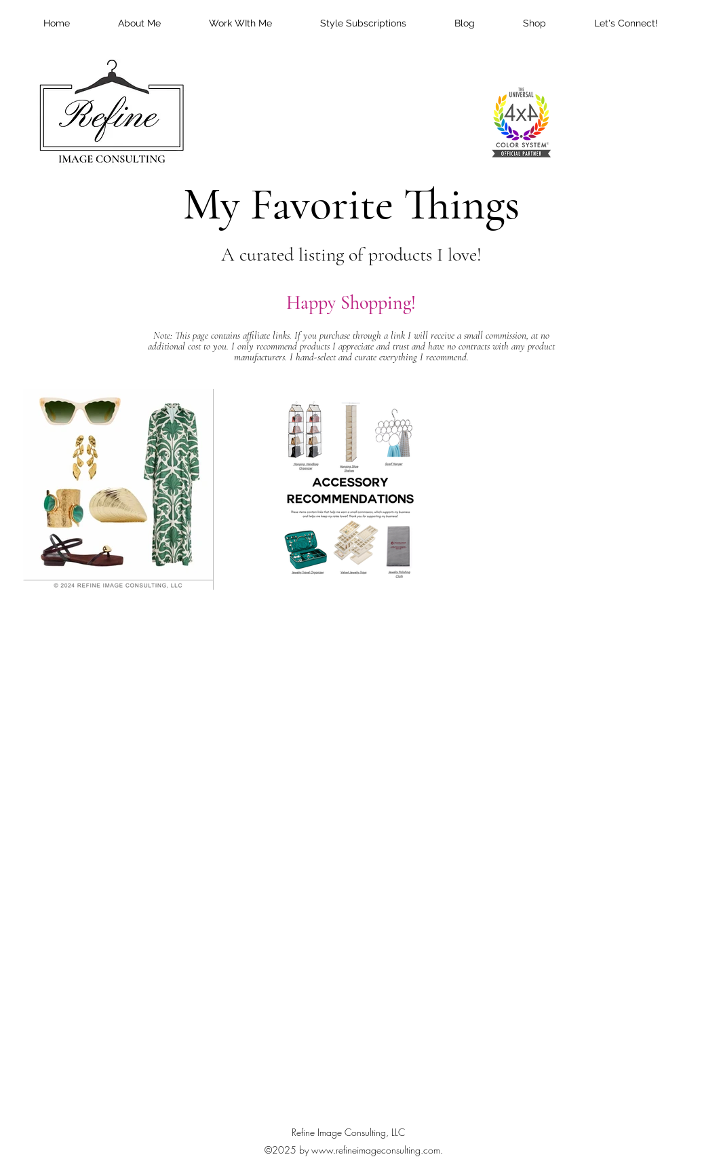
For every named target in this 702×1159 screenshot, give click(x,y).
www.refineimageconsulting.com (375, 1149)
